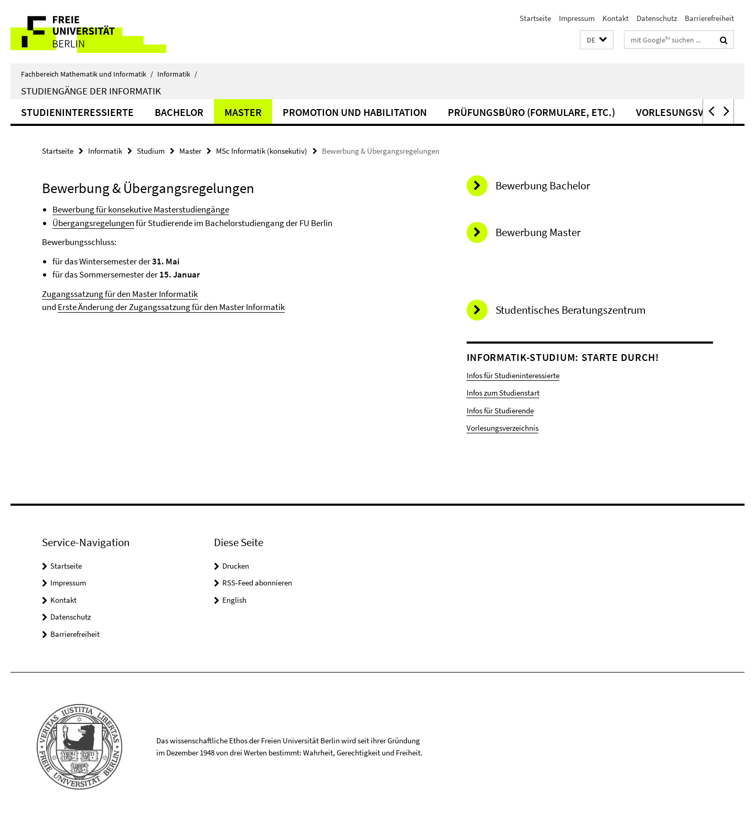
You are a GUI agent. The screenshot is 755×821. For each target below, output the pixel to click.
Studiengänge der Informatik (91, 90)
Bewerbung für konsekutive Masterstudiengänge (140, 209)
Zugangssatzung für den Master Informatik (120, 294)
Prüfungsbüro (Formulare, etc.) (531, 112)
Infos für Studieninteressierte (513, 375)
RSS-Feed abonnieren (257, 583)
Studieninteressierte (77, 112)
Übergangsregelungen (93, 223)
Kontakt (615, 18)
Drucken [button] (235, 566)
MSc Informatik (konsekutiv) (261, 151)
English (234, 600)
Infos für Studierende (500, 410)
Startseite (535, 18)
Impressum (577, 18)
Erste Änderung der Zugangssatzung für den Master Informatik (171, 307)
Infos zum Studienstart (503, 393)
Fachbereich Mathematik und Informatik (87, 74)
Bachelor (179, 112)
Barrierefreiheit (709, 18)
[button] (596, 40)
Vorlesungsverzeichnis (502, 428)
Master (243, 112)
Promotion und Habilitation (355, 112)
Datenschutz (657, 18)
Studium (151, 151)
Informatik (177, 74)
